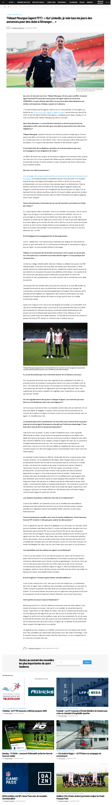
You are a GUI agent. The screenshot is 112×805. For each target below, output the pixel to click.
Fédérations (60, 708)
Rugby (62, 793)
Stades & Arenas (74, 708)
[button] (3, 2)
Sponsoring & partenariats (24, 793)
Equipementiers (22, 708)
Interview (15, 14)
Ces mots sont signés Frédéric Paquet (50, 112)
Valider (87, 662)
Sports (20, 14)
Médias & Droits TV (11, 793)
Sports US (39, 793)
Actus (4, 708)
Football (9, 14)
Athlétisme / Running (12, 708)
